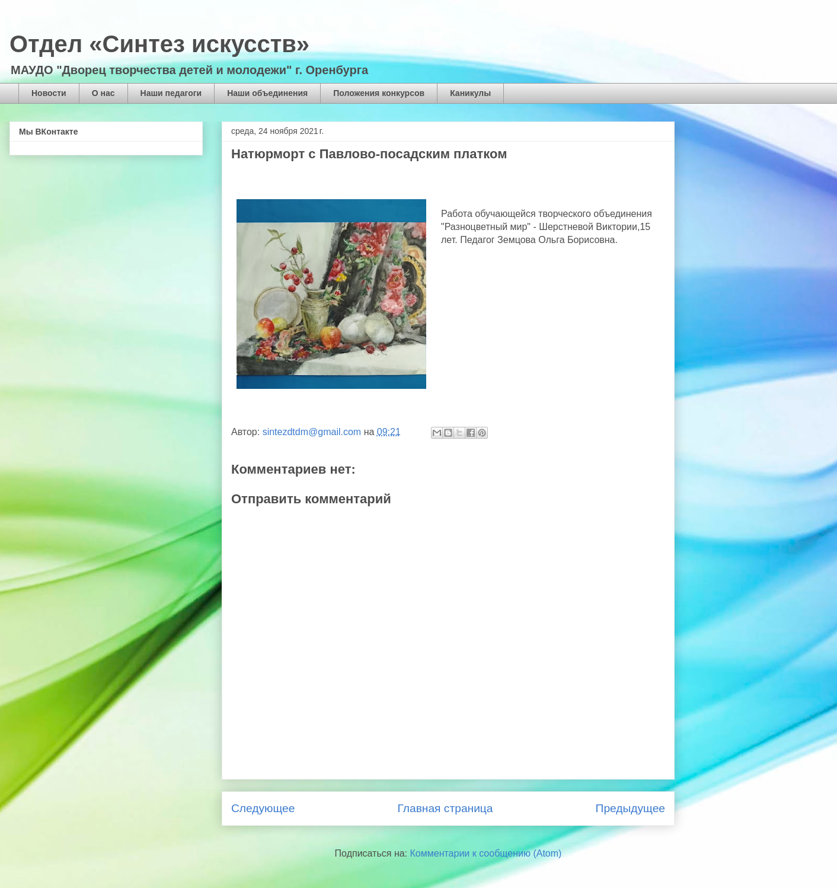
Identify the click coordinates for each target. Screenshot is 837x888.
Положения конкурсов (378, 93)
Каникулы (470, 93)
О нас (103, 93)
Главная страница (445, 808)
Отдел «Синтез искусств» (159, 44)
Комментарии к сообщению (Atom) (486, 853)
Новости (48, 93)
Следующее (263, 808)
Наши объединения (267, 93)
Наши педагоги (171, 93)
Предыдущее (630, 808)
